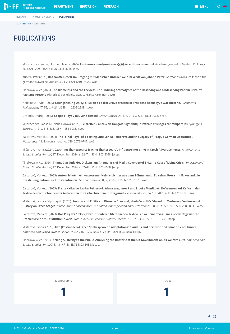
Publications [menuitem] (66, 16)
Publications (39, 23)
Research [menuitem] (111, 6)
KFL (17, 23)
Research (26, 23)
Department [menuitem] (63, 6)
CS (111, 328)
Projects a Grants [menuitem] (43, 16)
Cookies (209, 328)
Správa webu (196, 328)
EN (116, 328)
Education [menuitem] (88, 6)
